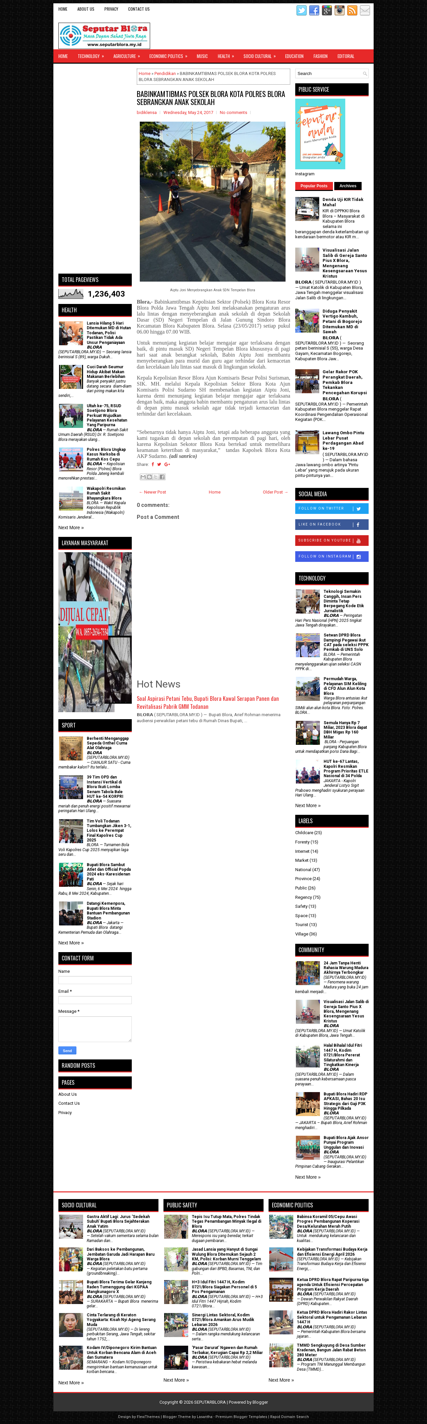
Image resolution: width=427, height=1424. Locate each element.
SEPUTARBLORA (210, 1402)
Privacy (111, 9)
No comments (233, 112)
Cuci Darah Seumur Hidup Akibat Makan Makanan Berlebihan (106, 372)
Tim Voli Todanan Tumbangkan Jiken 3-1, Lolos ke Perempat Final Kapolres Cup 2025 (109, 831)
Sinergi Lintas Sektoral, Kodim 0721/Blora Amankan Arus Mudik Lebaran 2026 (223, 1320)
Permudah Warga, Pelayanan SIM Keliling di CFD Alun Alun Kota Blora (345, 686)
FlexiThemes (148, 1417)
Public (301, 887)
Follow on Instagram (333, 557)
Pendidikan (165, 73)
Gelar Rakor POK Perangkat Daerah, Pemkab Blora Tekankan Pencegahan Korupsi (345, 382)
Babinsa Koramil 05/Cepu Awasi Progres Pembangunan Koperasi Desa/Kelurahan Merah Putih (328, 1221)
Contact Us (139, 9)
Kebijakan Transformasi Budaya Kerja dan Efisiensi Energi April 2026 (332, 1251)
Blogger (260, 1402)
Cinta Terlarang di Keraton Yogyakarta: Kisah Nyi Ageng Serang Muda (121, 1320)
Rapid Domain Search (289, 1417)
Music (202, 56)
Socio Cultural (262, 54)
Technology (93, 54)
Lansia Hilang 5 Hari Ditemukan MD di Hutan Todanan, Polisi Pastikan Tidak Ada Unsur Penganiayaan (109, 333)
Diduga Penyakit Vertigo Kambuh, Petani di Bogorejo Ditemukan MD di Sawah (342, 321)
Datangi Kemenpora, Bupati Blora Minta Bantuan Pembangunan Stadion (108, 910)
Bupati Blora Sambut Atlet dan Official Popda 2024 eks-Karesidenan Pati (109, 871)
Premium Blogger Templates (241, 1417)
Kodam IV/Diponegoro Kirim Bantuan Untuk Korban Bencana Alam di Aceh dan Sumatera (121, 1352)
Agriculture (128, 54)
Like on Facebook (333, 525)
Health (228, 54)
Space (301, 915)
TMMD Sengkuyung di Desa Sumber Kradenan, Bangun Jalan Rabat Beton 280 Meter (331, 1350)
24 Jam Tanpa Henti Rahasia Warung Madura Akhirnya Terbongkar (346, 968)
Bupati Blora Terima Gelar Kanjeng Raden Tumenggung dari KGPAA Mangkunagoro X (119, 1287)
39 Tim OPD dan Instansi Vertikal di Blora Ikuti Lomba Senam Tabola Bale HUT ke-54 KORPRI (105, 787)
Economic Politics (170, 54)
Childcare (304, 832)
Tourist (301, 924)
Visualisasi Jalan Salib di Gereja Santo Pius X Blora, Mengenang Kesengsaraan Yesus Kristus (345, 263)
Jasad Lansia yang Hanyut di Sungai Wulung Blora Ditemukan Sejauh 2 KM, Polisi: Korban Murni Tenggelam (226, 1254)
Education (294, 56)
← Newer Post (152, 492)
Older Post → (275, 492)
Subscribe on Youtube (333, 541)
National (303, 869)
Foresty (302, 841)
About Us (85, 9)
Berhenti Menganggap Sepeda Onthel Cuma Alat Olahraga (108, 743)
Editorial (346, 56)
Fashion (321, 56)
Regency (303, 897)
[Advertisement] (95, 169)
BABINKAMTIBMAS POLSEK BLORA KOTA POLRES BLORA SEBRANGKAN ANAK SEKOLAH (211, 98)
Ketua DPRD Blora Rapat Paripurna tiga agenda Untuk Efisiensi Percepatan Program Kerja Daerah (333, 1284)
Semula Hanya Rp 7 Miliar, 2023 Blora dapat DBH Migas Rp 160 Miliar (345, 729)
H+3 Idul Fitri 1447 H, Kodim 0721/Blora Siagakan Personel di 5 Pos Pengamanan (224, 1287)
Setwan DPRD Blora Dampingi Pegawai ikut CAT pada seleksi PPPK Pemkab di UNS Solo (346, 642)
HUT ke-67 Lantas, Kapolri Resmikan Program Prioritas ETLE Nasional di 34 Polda (346, 768)
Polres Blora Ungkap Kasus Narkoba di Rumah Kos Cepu (106, 454)
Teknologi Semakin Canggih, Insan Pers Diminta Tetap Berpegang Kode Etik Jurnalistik (344, 601)
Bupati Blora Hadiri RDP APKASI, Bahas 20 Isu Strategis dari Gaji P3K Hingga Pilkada (345, 1101)
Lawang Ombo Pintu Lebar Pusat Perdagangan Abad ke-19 (343, 440)
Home (62, 9)
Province (303, 878)
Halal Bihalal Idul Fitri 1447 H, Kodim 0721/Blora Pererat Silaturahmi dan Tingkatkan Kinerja (343, 1055)
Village (301, 933)
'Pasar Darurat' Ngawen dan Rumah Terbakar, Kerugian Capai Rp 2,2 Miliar (227, 1350)
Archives (348, 186)
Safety (301, 906)
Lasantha (204, 1417)
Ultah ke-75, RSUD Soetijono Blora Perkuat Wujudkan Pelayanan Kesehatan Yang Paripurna (107, 416)
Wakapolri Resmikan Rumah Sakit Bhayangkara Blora (106, 493)
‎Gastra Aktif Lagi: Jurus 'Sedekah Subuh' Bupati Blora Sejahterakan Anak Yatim (118, 1221)
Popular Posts (314, 186)
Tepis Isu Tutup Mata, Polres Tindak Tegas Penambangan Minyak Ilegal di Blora (226, 1221)
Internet (302, 851)
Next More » (71, 527)
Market (302, 860)
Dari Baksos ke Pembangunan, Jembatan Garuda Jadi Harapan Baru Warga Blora (120, 1254)
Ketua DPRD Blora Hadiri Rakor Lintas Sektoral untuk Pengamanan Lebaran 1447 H (332, 1317)
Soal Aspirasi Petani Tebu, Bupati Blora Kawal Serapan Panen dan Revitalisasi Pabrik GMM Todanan (208, 702)
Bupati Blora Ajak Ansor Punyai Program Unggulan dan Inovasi (346, 1142)
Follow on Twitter (333, 509)
